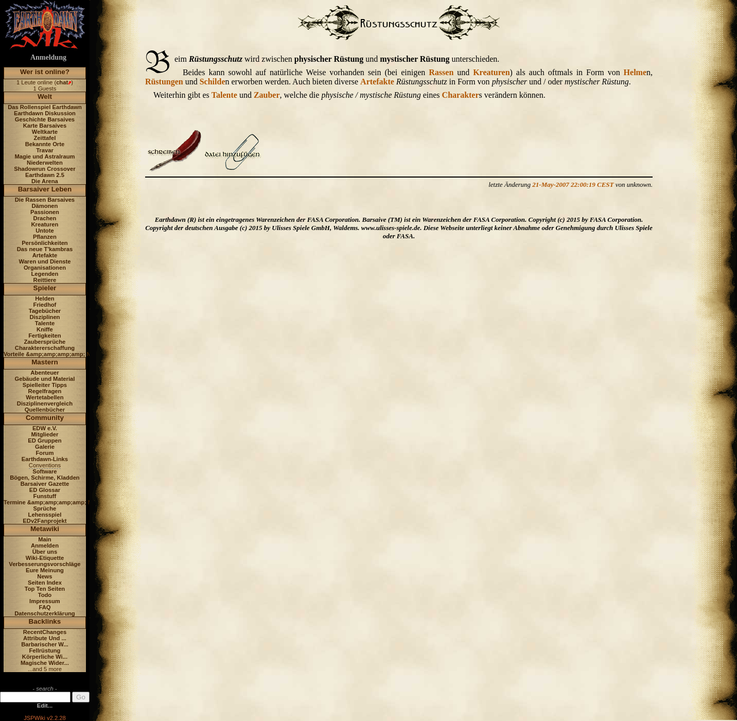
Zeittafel (44, 138)
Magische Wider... (45, 663)
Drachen (45, 218)
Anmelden (45, 545)
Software (44, 471)
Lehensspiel (45, 515)
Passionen (44, 212)
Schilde (212, 81)
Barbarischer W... (44, 644)
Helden (44, 298)
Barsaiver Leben (45, 189)
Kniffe (45, 329)
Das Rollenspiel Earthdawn (45, 107)
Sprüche (45, 508)
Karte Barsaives (45, 125)
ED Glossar (44, 490)
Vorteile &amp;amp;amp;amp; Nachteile (58, 354)
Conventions (45, 465)
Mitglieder (45, 434)
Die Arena (44, 181)
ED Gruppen (44, 440)
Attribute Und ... (44, 638)
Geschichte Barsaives (45, 119)
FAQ (44, 607)
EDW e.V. (44, 428)
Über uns (45, 552)
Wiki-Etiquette (45, 558)
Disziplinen (44, 317)
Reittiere (45, 280)
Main (44, 539)
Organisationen (45, 268)
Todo (45, 595)
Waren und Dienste (45, 261)
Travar (45, 150)
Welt (45, 96)
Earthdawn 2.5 (44, 175)
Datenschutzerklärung (44, 613)
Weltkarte (45, 132)
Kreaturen (45, 224)
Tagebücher (45, 311)
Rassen (441, 72)
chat (62, 82)
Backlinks (45, 621)
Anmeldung (48, 57)
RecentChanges (45, 632)
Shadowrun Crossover (44, 169)
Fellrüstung (44, 650)
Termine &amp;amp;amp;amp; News (53, 502)
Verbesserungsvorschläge (44, 564)
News (44, 576)
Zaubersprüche (45, 342)
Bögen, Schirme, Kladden (45, 477)
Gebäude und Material (45, 379)
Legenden (45, 274)
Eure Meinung (45, 570)
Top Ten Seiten (45, 589)
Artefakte (45, 255)
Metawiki (44, 529)
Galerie (45, 447)
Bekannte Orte (44, 144)
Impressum (44, 601)
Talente (45, 323)
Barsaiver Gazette (45, 484)
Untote (45, 230)
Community (45, 417)
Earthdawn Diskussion (45, 113)
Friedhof (45, 305)
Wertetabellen (44, 397)
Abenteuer (44, 373)
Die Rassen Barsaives (45, 200)
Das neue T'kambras (45, 249)
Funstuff (45, 496)
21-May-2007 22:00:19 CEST (572, 184)
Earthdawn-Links (45, 459)
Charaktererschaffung (45, 348)
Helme (635, 72)
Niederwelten (45, 163)
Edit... (44, 705)
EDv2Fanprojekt (44, 521)
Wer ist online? (44, 72)
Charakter (460, 95)
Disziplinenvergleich (45, 403)
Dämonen (44, 206)
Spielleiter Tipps (45, 385)
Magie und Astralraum (44, 156)
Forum (45, 453)
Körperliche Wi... (44, 657)
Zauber (267, 95)
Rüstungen (164, 81)
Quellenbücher (45, 410)
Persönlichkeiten (45, 243)
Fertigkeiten (44, 335)
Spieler (45, 288)
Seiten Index (45, 582)
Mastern (44, 362)
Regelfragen (45, 391)
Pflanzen (45, 237)
